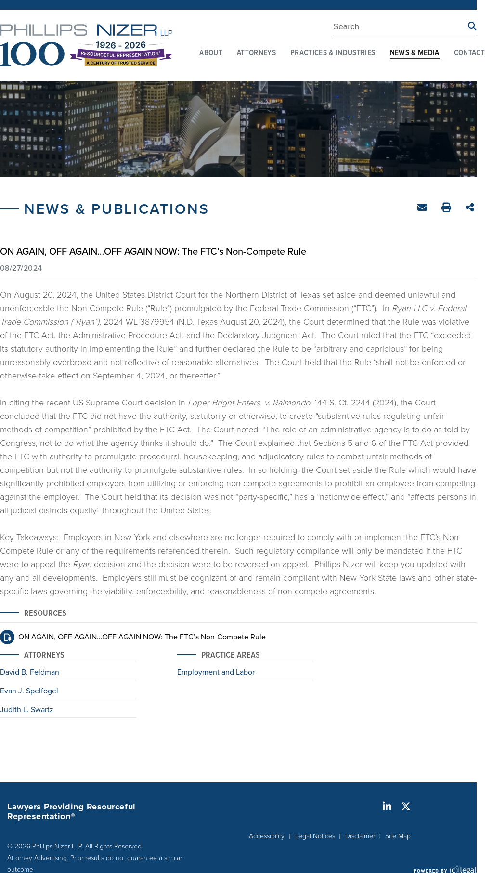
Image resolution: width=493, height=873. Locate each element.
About (210, 53)
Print (447, 208)
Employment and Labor (216, 672)
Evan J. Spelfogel (29, 691)
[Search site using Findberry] (472, 27)
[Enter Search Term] (400, 28)
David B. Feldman (29, 672)
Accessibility (267, 835)
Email (423, 209)
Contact (469, 53)
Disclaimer (360, 835)
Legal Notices (315, 835)
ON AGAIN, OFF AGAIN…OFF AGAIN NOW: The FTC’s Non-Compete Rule (142, 636)
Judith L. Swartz (26, 710)
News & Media (415, 53)
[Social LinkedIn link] (387, 806)
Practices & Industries (332, 53)
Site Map (398, 835)
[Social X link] (406, 806)
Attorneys (256, 53)
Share (471, 208)
